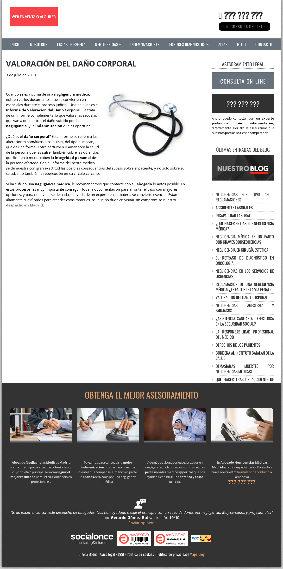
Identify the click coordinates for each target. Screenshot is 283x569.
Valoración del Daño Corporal (242, 297)
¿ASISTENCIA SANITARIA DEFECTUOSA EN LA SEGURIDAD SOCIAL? (245, 321)
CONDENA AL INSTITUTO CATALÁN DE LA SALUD (245, 355)
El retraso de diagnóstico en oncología (245, 260)
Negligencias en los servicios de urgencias (245, 273)
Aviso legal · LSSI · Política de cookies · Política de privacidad (144, 554)
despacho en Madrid (24, 205)
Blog (241, 44)
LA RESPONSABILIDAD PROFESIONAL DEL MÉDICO (245, 334)
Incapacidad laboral (233, 215)
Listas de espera (71, 44)
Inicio (15, 44)
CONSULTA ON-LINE (243, 81)
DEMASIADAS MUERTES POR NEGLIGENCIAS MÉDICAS (245, 368)
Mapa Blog (197, 554)
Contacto (263, 44)
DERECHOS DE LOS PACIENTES (238, 345)
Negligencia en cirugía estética (242, 250)
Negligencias (106, 44)
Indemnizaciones (145, 44)
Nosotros (38, 44)
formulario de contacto (253, 472)
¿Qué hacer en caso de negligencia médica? (245, 226)
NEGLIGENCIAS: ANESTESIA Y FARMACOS (245, 308)
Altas (223, 44)
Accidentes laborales (234, 208)
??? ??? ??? (243, 14)
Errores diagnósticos (189, 44)
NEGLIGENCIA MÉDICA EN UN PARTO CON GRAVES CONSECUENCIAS (245, 239)
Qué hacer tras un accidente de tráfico (245, 381)
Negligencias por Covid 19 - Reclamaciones (245, 197)
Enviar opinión (141, 523)
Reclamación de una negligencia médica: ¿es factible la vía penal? (245, 286)
